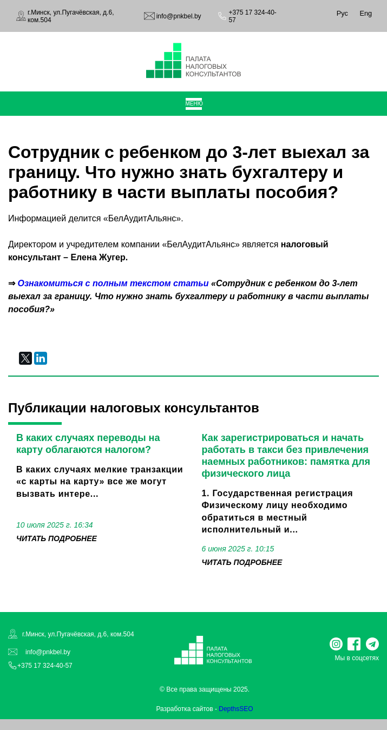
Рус (342, 13)
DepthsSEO (236, 709)
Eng (365, 13)
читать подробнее (56, 538)
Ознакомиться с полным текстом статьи (112, 283)
